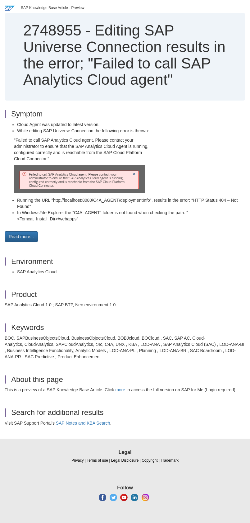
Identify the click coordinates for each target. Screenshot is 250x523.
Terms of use (97, 460)
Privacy (77, 460)
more (120, 389)
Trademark (170, 460)
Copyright (149, 460)
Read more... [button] (21, 236)
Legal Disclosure (125, 460)
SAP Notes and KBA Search (83, 423)
